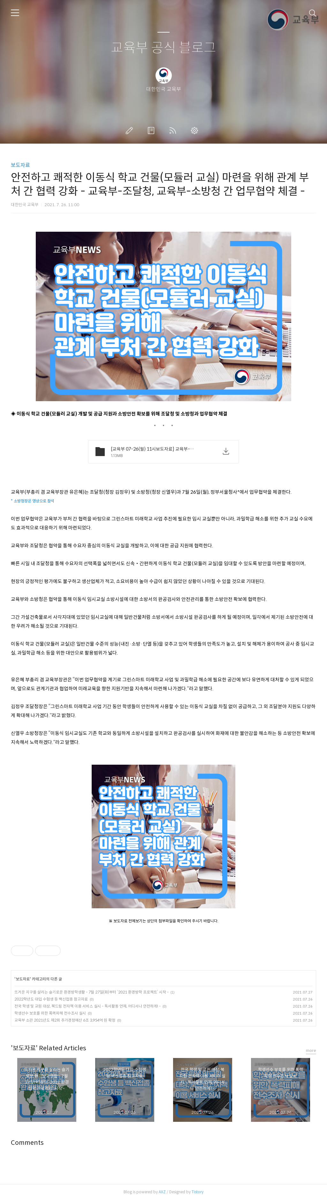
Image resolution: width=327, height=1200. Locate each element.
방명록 (152, 130)
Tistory (197, 1191)
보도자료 (20, 165)
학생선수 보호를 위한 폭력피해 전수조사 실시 (50, 1013)
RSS (174, 130)
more (311, 1050)
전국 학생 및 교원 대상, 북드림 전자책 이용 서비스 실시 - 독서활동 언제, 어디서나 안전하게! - (87, 1006)
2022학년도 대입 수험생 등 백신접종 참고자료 (51, 999)
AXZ (162, 1191)
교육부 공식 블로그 (163, 48)
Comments (27, 1143)
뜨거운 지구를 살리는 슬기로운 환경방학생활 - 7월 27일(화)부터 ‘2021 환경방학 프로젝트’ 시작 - (91, 992)
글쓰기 (130, 130)
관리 (195, 130)
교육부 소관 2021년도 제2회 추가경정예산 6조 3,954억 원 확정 (64, 1020)
